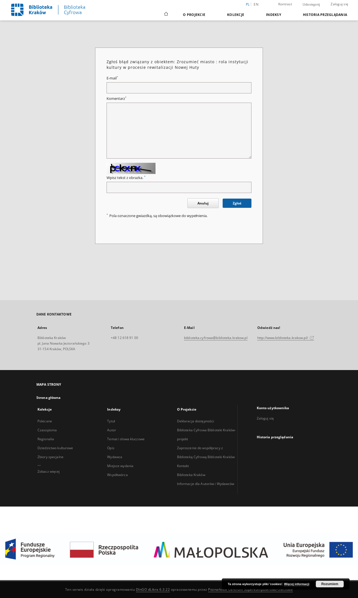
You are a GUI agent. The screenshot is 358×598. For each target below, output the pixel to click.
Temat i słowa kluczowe (126, 439)
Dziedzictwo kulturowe (55, 448)
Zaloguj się (339, 4)
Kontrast (285, 4)
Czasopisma (47, 430)
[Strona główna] (165, 14)
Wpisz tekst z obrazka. (126, 177)
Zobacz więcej (48, 471)
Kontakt (183, 465)
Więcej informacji (296, 584)
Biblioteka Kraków (191, 474)
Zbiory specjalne (50, 457)
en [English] (256, 4)
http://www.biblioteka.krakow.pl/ (285, 337)
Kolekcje (235, 14)
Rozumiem (329, 584)
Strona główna (48, 397)
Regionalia (45, 439)
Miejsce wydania (120, 465)
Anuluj (203, 203)
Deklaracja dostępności (195, 421)
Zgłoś (237, 203)
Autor (111, 430)
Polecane (44, 421)
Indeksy (273, 14)
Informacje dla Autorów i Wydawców (205, 483)
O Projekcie (194, 14)
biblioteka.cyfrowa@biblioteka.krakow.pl (216, 337)
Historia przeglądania (325, 14)
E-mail (112, 78)
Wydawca (114, 457)
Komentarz (116, 98)
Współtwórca (117, 474)
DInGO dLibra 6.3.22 (153, 589)
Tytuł (111, 421)
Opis (110, 448)
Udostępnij (311, 4)
